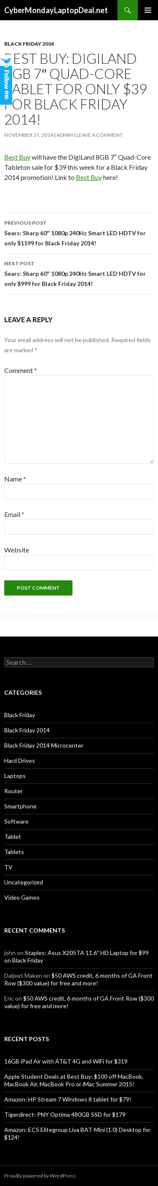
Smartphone (20, 806)
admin (64, 135)
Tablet (12, 836)
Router (13, 790)
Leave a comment (99, 135)
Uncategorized (23, 882)
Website (16, 550)
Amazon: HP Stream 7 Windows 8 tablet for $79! (67, 1099)
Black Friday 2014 (29, 44)
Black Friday (19, 714)
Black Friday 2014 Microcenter (43, 745)
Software (16, 821)
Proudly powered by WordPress (40, 1175)
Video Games (22, 897)
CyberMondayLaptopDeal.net (56, 10)
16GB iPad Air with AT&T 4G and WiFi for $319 (66, 1061)
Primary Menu (148, 10)
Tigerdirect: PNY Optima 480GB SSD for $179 (65, 1114)
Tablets (14, 851)
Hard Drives (19, 760)
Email (14, 514)
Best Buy (17, 157)
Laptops (15, 775)
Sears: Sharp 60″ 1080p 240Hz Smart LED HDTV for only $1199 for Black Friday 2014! (79, 232)
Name (15, 479)
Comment (20, 370)
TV (8, 866)
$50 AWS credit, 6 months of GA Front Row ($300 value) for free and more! (78, 979)
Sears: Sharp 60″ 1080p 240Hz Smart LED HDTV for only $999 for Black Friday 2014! (79, 272)
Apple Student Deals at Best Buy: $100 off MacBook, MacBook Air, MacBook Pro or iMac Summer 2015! (73, 1080)
